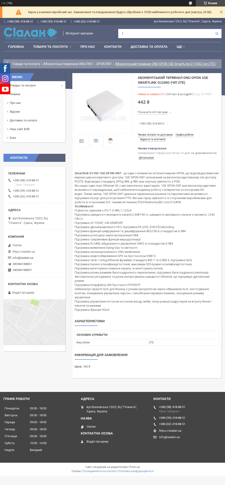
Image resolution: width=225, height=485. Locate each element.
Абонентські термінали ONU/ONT (68, 64)
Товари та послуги (50, 46)
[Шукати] (217, 33)
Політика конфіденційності (136, 471)
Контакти (112, 46)
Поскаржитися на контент (99, 471)
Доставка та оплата (149, 46)
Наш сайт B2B (20, 129)
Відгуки (15, 111)
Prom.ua (134, 467)
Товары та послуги (23, 85)
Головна (16, 46)
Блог (13, 138)
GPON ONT (104, 64)
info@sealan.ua (23, 258)
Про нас (87, 46)
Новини (15, 94)
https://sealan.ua (24, 251)
